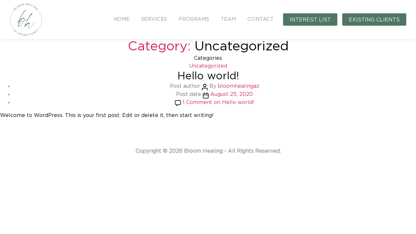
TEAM (228, 19)
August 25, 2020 (231, 94)
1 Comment (218, 102)
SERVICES (154, 19)
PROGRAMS (193, 19)
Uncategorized (208, 66)
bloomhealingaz (238, 86)
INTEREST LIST (310, 19)
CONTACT (260, 19)
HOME (122, 19)
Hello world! (208, 76)
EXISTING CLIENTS (374, 19)
